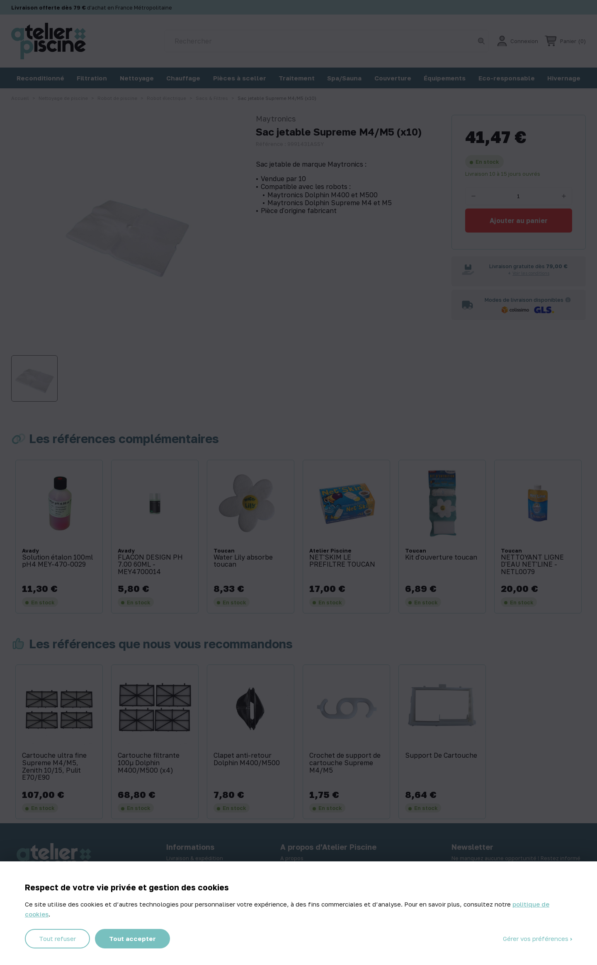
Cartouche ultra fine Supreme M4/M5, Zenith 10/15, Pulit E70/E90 (54, 766)
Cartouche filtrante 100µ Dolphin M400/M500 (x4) (149, 763)
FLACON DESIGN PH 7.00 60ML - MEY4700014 (150, 565)
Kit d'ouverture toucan (441, 557)
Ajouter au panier (519, 220)
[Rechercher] (326, 41)
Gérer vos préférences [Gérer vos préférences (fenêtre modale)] (536, 938)
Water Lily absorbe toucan (243, 561)
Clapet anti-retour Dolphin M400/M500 (247, 759)
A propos (291, 858)
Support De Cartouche (441, 755)
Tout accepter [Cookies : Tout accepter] (132, 938)
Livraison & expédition (194, 858)
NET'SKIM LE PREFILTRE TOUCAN (342, 561)
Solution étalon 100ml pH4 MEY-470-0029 (57, 561)
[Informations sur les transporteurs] (568, 299)
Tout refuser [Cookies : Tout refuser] (57, 938)
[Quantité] (518, 196)
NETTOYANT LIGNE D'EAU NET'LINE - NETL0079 (532, 565)
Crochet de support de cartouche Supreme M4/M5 (345, 763)
